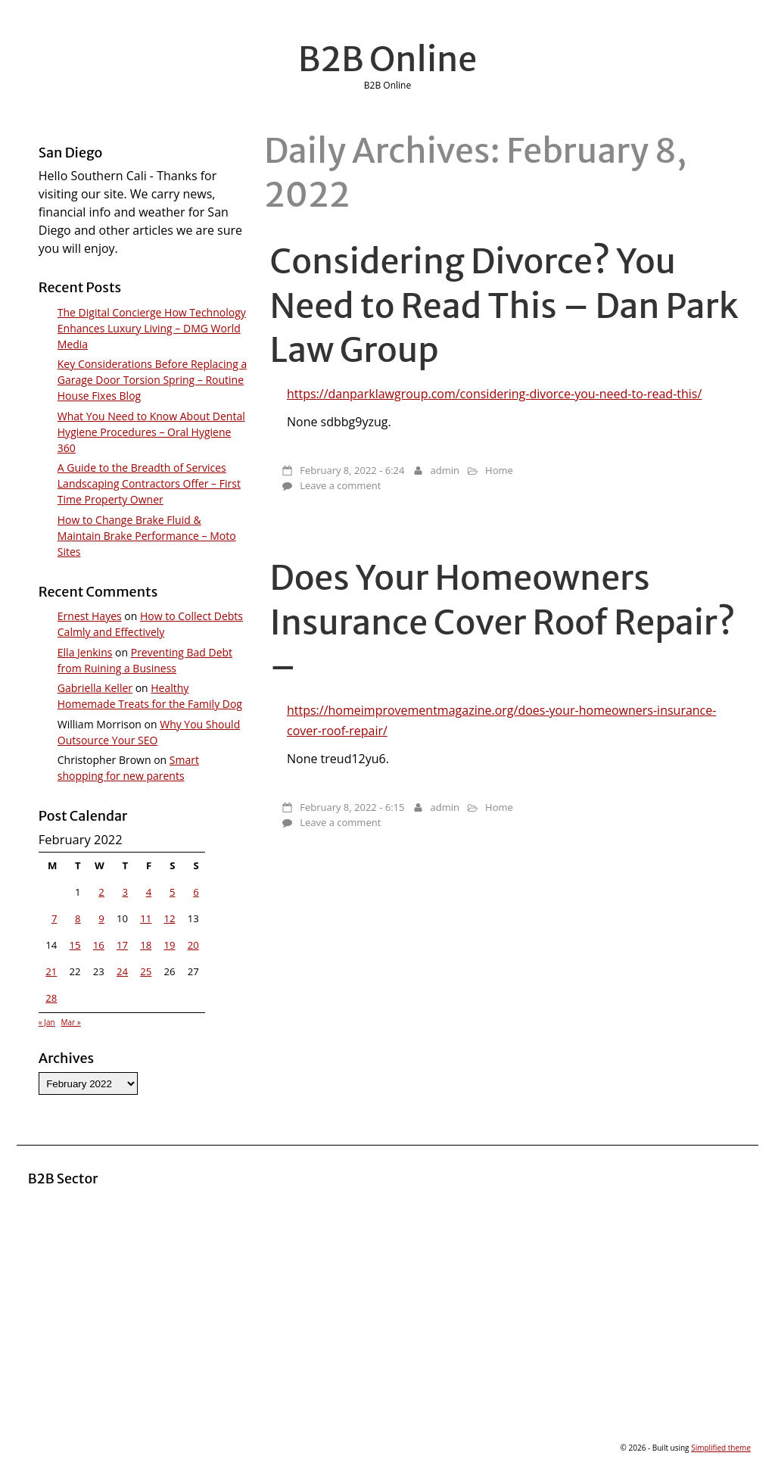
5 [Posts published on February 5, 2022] (173, 892)
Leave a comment (340, 485)
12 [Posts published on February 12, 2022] (169, 918)
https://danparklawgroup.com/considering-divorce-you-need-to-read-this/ (494, 393)
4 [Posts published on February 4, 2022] (149, 892)
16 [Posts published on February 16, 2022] (98, 945)
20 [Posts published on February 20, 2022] (193, 945)
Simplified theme (721, 1447)
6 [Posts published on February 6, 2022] (196, 892)
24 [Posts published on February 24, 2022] (122, 971)
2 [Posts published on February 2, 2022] (101, 892)
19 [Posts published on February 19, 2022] (169, 945)
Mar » (71, 1022)
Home (499, 470)
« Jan (47, 1022)
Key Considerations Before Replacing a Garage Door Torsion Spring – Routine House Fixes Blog (152, 380)
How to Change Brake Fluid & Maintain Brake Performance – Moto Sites (147, 536)
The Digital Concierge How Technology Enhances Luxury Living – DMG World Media (152, 328)
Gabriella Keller (95, 688)
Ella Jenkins (85, 652)
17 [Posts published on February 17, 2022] (122, 945)
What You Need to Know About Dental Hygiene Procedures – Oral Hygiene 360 (151, 432)
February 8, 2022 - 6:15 (352, 807)
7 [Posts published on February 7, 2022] (54, 918)
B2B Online (388, 59)
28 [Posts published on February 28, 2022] (51, 998)
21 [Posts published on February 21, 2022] (51, 971)
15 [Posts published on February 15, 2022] (75, 945)
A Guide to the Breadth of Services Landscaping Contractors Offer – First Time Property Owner (149, 483)
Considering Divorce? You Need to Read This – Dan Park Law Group (504, 305)
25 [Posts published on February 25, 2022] (145, 971)
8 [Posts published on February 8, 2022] (78, 918)
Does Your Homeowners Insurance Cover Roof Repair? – (503, 621)
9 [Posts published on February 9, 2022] (101, 918)
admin (445, 470)
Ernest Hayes (90, 616)
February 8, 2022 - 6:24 (352, 470)
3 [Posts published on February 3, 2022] (126, 892)
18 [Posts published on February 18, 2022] (145, 945)
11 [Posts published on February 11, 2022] (145, 918)
